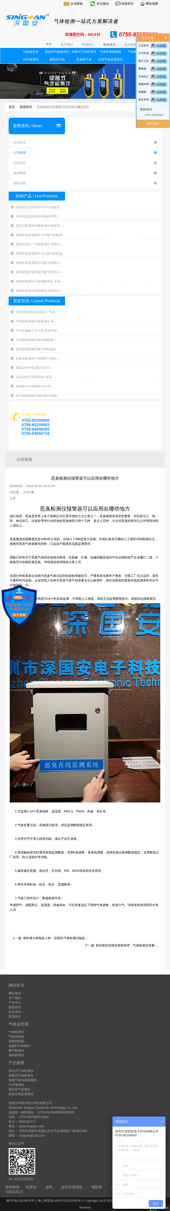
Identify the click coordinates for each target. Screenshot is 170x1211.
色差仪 (31, 1187)
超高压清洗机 (72, 1187)
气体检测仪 (16, 1032)
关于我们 (15, 998)
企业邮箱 (76, 3)
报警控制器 (16, 1041)
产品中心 (15, 1002)
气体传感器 (16, 1036)
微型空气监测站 (19, 1089)
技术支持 (143, 99)
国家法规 (85, 183)
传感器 (142, 91)
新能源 (142, 68)
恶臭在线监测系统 (21, 1094)
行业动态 (85, 163)
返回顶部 (153, 123)
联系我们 (15, 1016)
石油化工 (143, 76)
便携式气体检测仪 (83, 51)
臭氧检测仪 (16, 1055)
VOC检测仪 (31, 59)
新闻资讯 (26, 107)
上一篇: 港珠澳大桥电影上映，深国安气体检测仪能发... (49, 938)
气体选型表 (31, 51)
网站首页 (15, 993)
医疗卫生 (143, 60)
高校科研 (143, 84)
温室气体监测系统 (110, 59)
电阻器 (96, 1187)
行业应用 (85, 142)
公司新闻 (85, 152)
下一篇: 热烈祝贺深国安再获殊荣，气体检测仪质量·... (121, 945)
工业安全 (143, 45)
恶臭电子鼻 (84, 59)
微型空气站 (57, 59)
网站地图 (151, 3)
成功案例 (85, 173)
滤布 (48, 1187)
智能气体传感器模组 (23, 1080)
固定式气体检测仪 (57, 51)
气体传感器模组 (110, 51)
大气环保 (143, 53)
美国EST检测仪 (19, 1046)
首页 (49, 44)
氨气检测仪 (16, 1050)
